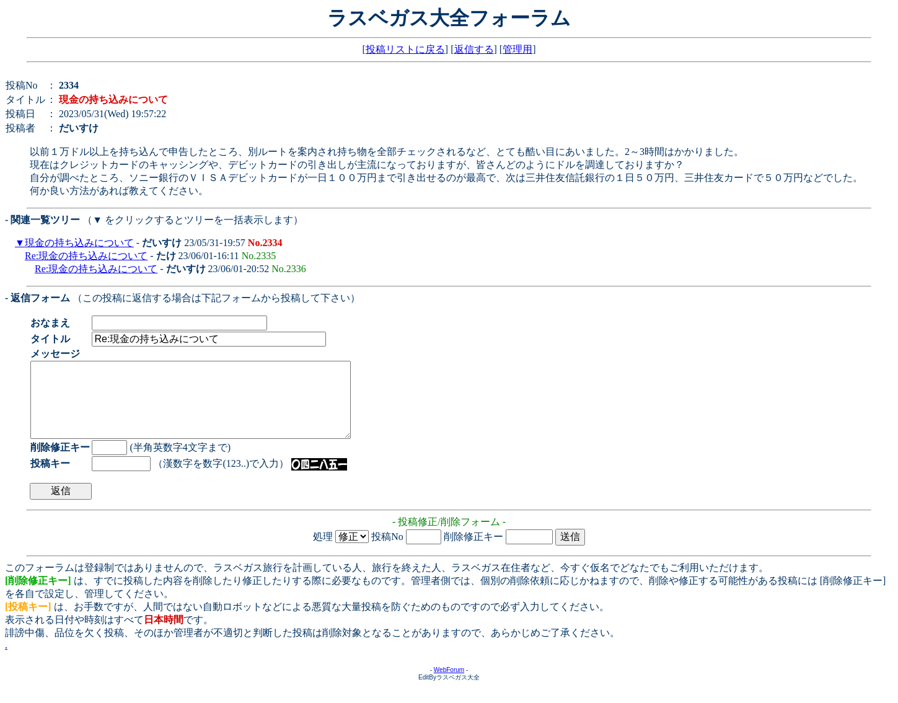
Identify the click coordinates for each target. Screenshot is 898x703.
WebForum (449, 684)
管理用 (517, 49)
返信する (474, 49)
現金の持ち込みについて (79, 242)
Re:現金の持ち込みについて (86, 255)
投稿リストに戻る (405, 49)
